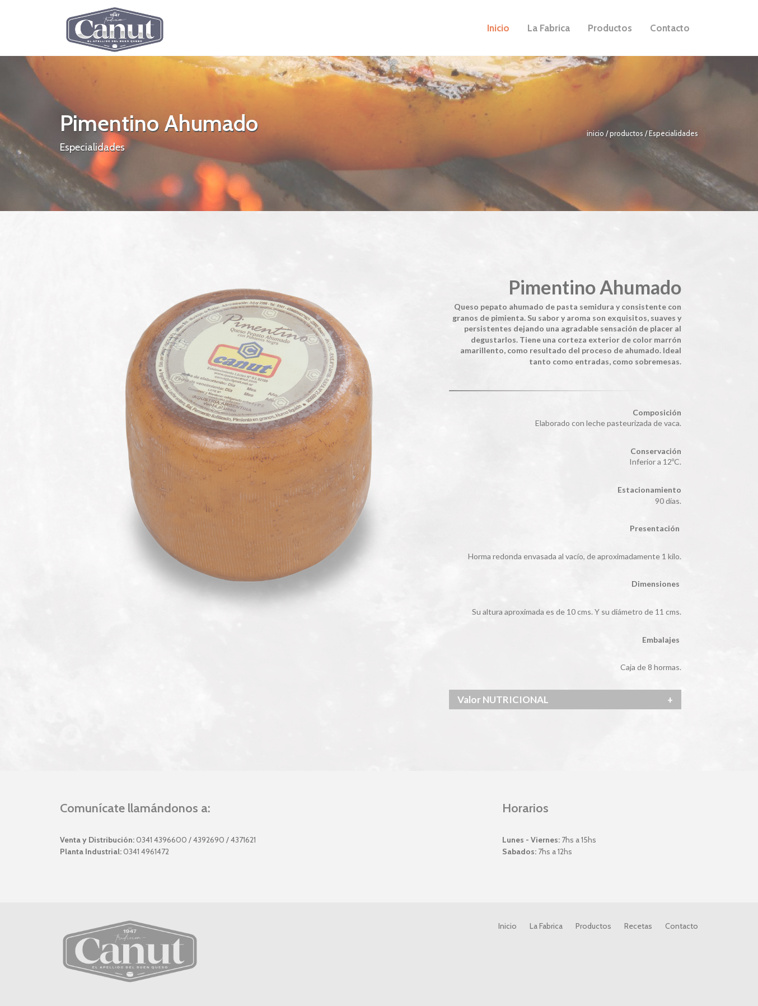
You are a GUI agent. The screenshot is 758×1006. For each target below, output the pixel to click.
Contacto (681, 926)
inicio (596, 133)
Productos (593, 926)
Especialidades (673, 133)
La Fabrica (546, 926)
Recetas (638, 926)
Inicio (507, 926)
